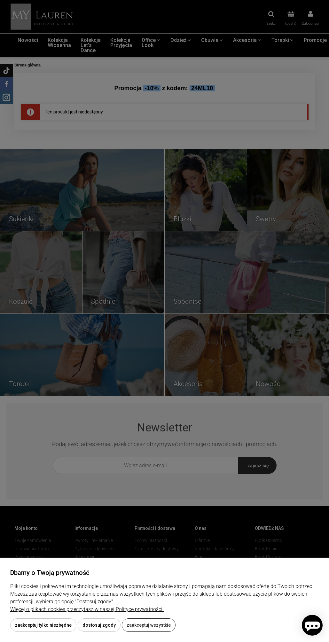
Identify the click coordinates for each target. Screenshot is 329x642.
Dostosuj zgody (99, 625)
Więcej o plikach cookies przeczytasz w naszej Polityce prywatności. (87, 609)
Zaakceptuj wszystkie (149, 625)
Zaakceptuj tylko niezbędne (43, 625)
